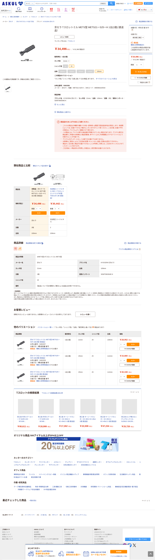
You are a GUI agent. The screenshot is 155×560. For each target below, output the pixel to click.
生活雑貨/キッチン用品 (127, 474)
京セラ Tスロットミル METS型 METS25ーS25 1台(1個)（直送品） (45, 357)
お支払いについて (8, 537)
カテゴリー (5, 10)
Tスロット (34, 17)
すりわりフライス (83, 462)
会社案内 (37, 532)
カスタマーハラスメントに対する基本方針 (46, 540)
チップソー (69, 462)
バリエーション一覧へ (45, 327)
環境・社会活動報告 (40, 537)
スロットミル (130, 462)
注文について (7, 532)
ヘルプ (131, 3)
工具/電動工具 (57, 487)
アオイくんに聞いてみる (138, 539)
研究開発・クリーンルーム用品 (101, 487)
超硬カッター (97, 462)
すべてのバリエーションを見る (106, 79)
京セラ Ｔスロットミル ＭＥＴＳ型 (51, 17)
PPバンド (55, 515)
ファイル (32, 474)
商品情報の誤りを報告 (34, 243)
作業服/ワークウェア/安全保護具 (29, 489)
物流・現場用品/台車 (41, 487)
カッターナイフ (30, 462)
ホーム (4, 17)
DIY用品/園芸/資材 (50, 489)
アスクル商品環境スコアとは (130, 249)
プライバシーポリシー (71, 537)
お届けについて (7, 534)
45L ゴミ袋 (66, 515)
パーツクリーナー (30, 515)
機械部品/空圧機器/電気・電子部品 (126, 487)
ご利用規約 (68, 534)
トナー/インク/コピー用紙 (47, 474)
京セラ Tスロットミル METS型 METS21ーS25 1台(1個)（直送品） (45, 341)
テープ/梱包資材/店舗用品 (22, 487)
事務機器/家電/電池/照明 (91, 474)
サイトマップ (68, 532)
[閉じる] (129, 544)
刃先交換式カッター (70, 465)
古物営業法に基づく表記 (72, 543)
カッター (25, 17)
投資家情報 (38, 534)
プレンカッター (39, 465)
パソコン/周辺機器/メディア (69, 474)
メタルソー (57, 462)
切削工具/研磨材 (14, 17)
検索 (111, 3)
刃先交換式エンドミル (88, 465)
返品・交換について (8, 539)
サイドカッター (44, 462)
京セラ (11, 21)
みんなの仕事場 (99, 539)
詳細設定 (103, 3)
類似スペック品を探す (42, 166)
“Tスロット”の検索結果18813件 (52, 393)
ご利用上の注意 (69, 541)
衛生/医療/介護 (36, 477)
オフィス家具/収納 (109, 474)
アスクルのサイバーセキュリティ (44, 543)
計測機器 (84, 487)
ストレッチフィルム (81, 515)
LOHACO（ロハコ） (100, 532)
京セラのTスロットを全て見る (25, 21)
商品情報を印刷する (143, 21)
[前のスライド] (14, 409)
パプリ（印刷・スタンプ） (102, 537)
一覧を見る (32, 500)
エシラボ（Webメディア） (102, 541)
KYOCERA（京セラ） (49, 21)
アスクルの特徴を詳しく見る (118, 556)
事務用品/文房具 (19, 474)
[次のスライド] (141, 409)
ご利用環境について (71, 539)
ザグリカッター (54, 465)
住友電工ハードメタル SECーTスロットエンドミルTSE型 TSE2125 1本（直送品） (57, 193)
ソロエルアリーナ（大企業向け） (104, 534)
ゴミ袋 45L (43, 515)
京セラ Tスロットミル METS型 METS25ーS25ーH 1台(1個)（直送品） (45, 373)
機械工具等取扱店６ (137, 45)
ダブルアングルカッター (114, 462)
